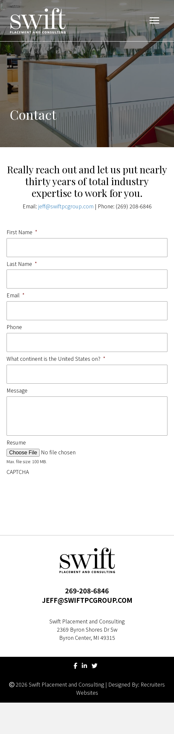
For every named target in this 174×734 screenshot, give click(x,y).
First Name (22, 232)
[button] (154, 21)
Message (17, 390)
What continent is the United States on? (56, 358)
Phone (14, 326)
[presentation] (56, 490)
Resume (16, 442)
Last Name (22, 263)
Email (16, 295)
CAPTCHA (18, 471)
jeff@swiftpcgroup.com (66, 206)
